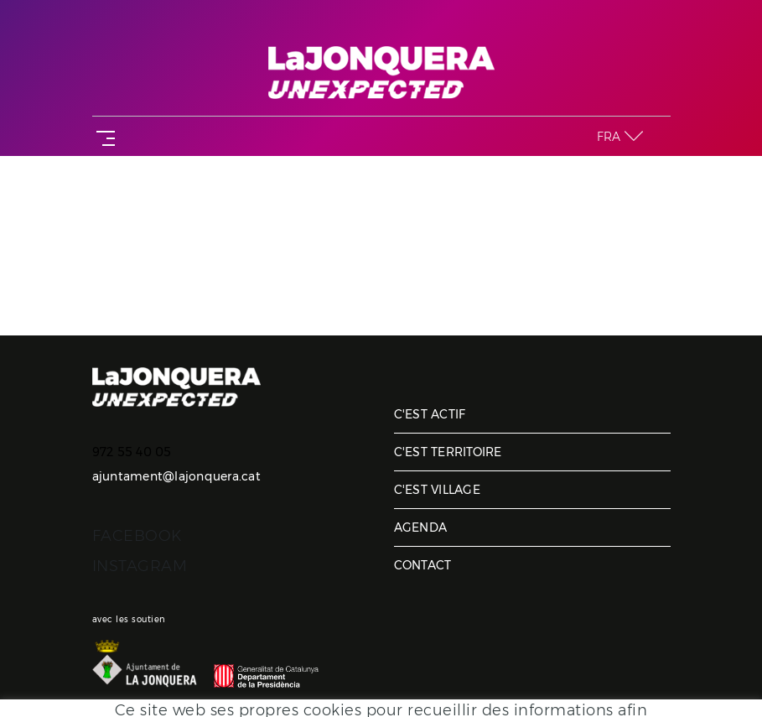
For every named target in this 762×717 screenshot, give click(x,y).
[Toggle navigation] (102, 136)
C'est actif (430, 414)
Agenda (421, 527)
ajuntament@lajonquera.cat (176, 476)
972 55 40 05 (132, 452)
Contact (423, 565)
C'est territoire (448, 452)
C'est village (437, 489)
